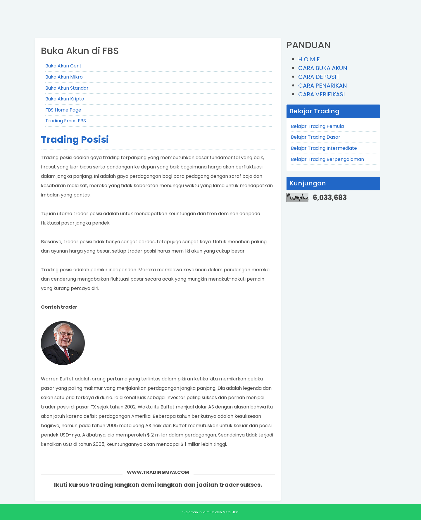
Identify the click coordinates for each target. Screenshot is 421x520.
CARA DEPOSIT (318, 77)
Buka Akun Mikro (64, 77)
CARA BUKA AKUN (322, 68)
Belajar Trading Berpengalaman (327, 159)
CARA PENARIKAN (322, 85)
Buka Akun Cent (63, 65)
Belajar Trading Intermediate (324, 148)
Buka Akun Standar (67, 88)
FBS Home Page (63, 110)
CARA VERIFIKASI (321, 94)
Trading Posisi (75, 139)
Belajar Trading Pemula (317, 126)
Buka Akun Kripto (64, 98)
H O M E (309, 59)
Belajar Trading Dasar (315, 137)
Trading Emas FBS (65, 120)
